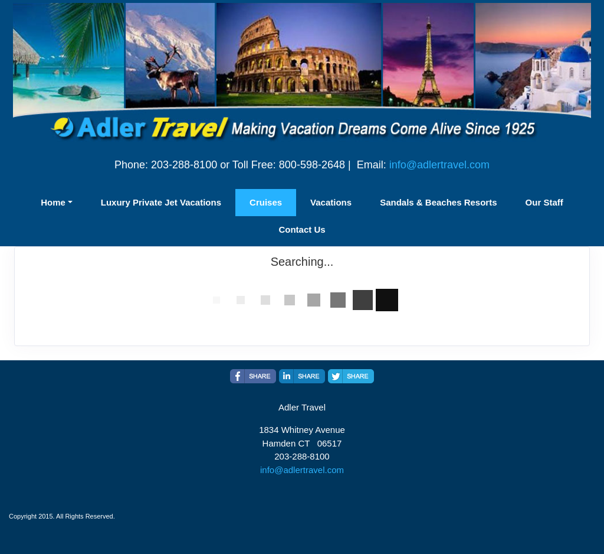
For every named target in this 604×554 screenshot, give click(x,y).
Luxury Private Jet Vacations (161, 202)
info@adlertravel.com (439, 165)
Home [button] (53, 202)
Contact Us (301, 229)
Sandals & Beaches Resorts (438, 202)
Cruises (266, 202)
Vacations (331, 202)
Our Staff (544, 202)
